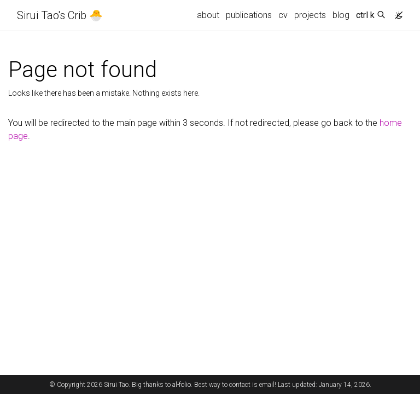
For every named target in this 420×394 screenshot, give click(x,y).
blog (340, 15)
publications (249, 15)
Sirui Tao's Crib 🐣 (60, 15)
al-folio (181, 385)
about (208, 15)
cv (283, 15)
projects (310, 15)
